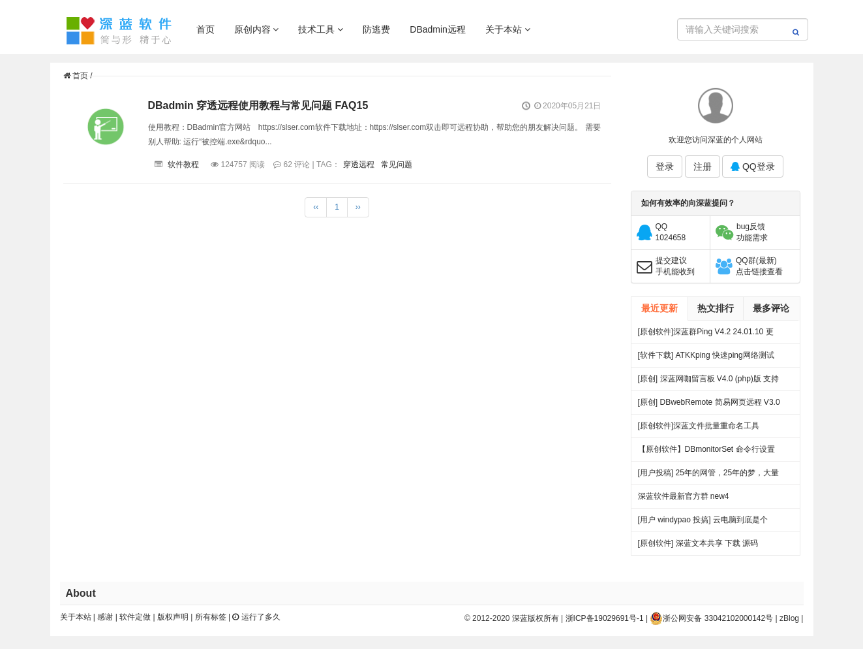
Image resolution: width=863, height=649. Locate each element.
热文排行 (715, 308)
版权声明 (173, 617)
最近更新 (659, 308)
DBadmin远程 (438, 29)
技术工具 (320, 29)
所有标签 (210, 617)
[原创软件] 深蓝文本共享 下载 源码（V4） (698, 547)
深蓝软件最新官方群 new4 (683, 496)
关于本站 (507, 29)
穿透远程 (358, 164)
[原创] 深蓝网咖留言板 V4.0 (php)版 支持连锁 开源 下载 (709, 382)
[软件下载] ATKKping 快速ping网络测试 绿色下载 (706, 359)
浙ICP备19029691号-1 (605, 618)
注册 (702, 166)
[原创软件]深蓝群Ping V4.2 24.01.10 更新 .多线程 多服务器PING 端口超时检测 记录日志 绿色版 (707, 335)
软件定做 (135, 617)
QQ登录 (753, 166)
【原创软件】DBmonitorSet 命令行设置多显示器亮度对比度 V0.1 (706, 453)
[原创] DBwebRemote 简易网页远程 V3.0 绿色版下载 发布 (709, 406)
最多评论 (771, 308)
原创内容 (256, 29)
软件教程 (183, 164)
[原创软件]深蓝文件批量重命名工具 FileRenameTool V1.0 (699, 429)
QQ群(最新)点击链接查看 (759, 266)
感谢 (105, 617)
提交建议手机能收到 (675, 266)
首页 (205, 29)
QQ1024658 (671, 232)
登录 (665, 166)
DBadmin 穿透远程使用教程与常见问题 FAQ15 (258, 105)
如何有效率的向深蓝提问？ (688, 203)
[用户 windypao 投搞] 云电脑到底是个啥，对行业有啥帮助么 (703, 523)
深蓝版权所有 (535, 618)
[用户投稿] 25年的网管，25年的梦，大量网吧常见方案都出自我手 (709, 476)
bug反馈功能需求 (752, 232)
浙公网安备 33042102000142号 (711, 618)
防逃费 (376, 29)
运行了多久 (256, 617)
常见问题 (396, 164)
